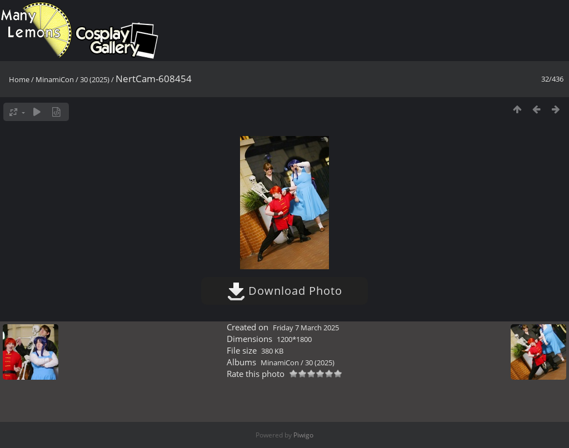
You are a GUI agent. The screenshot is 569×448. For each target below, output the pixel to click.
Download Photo (284, 290)
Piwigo (303, 435)
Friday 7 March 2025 (306, 328)
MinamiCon (55, 79)
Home (19, 79)
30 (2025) (94, 79)
